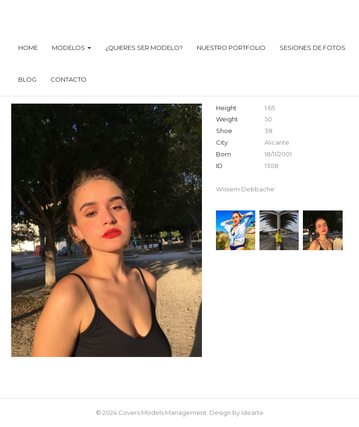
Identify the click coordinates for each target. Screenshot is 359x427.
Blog (27, 79)
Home (28, 47)
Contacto (68, 79)
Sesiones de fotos (312, 47)
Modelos (71, 47)
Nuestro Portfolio (231, 47)
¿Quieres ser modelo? (144, 47)
